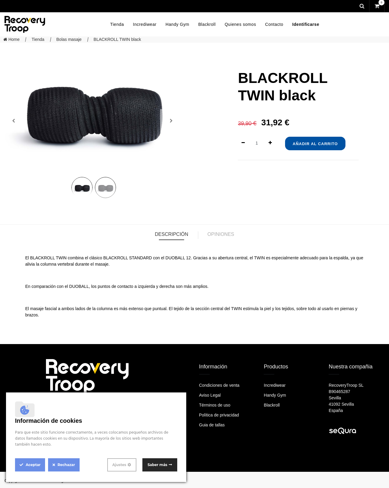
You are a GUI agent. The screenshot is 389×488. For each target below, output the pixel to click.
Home (11, 39)
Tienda (38, 39)
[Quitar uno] (243, 143)
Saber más (157, 464)
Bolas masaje (69, 39)
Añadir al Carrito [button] (315, 144)
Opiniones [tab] (221, 234)
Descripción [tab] (171, 234)
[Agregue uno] (270, 143)
